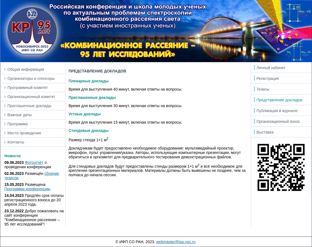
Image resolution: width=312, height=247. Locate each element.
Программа (17, 124)
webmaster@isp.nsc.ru (176, 242)
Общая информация (25, 69)
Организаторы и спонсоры (31, 78)
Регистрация (267, 78)
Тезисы (262, 89)
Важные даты (19, 115)
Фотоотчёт (34, 162)
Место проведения (24, 133)
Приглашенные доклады (29, 106)
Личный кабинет (270, 68)
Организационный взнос (278, 121)
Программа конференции (27, 189)
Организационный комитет (31, 96)
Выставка (264, 132)
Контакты (15, 142)
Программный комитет (27, 87)
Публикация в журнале (276, 110)
